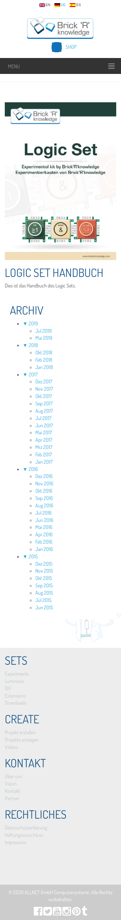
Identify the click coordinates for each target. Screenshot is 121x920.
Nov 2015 (44, 571)
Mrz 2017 (43, 447)
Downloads (15, 702)
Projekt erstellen (20, 732)
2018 (33, 345)
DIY (8, 688)
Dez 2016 (44, 476)
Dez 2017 (43, 381)
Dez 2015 (44, 564)
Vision (11, 783)
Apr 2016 (44, 534)
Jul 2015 (43, 600)
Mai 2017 (43, 432)
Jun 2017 (44, 425)
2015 (33, 556)
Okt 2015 (43, 578)
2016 (33, 469)
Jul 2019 (43, 331)
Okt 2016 (43, 491)
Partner (12, 798)
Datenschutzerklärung (26, 827)
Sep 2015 (44, 585)
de (60, 5)
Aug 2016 (44, 505)
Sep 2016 (44, 498)
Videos (11, 747)
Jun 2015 (44, 607)
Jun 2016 (44, 520)
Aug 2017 (44, 411)
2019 (33, 323)
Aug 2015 (44, 593)
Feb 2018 (43, 360)
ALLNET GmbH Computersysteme (57, 892)
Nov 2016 (44, 483)
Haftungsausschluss (24, 835)
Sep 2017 (44, 403)
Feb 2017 (43, 454)
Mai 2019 (43, 338)
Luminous (14, 681)
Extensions (15, 695)
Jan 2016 (44, 549)
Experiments (17, 673)
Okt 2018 (43, 352)
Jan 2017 (44, 462)
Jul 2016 (43, 513)
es (75, 5)
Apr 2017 (43, 440)
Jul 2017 (43, 418)
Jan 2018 (44, 367)
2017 (33, 374)
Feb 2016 (43, 542)
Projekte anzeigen (22, 739)
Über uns (13, 776)
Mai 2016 (43, 527)
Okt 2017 (43, 396)
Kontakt (12, 791)
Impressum (15, 842)
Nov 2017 (44, 389)
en (44, 5)
